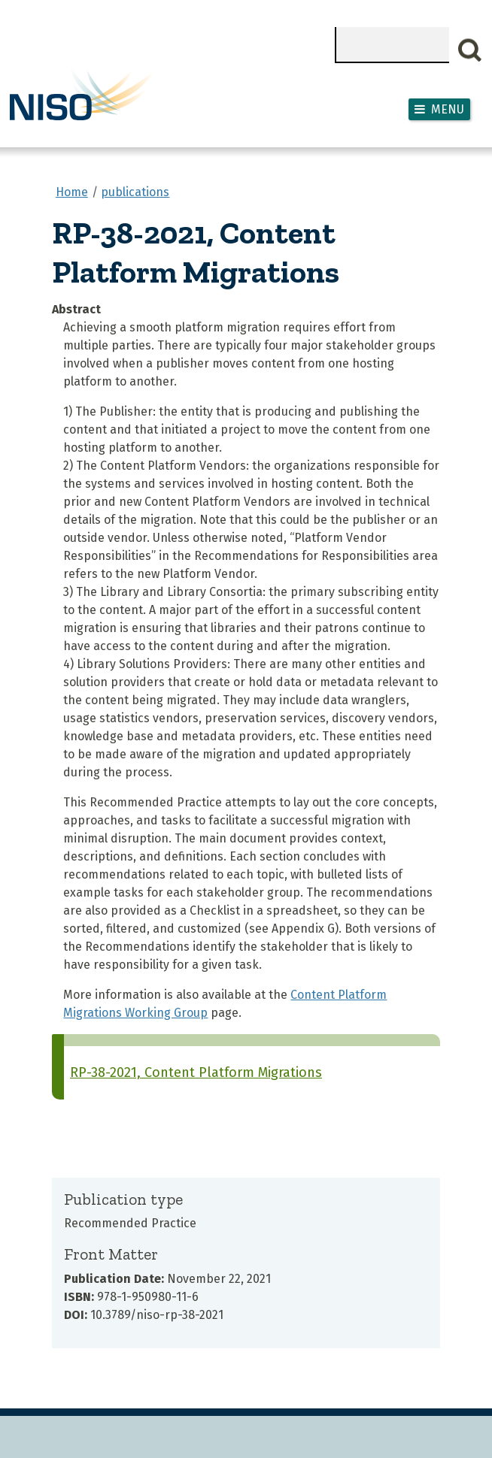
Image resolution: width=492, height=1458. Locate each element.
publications (135, 192)
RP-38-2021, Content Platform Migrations (196, 1072)
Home (72, 192)
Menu (447, 109)
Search (470, 50)
